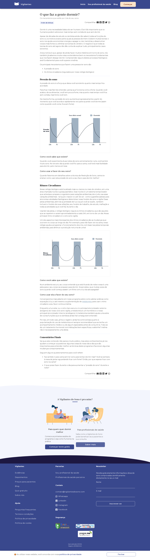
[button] (98, 22)
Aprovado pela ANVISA (75, 544)
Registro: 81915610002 (75, 546)
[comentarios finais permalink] (62, 337)
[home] (16, 4)
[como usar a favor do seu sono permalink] (72, 171)
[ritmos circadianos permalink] (62, 185)
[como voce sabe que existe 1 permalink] (69, 280)
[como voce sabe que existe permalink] (69, 156)
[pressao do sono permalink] (58, 79)
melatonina (87, 302)
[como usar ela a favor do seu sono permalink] (75, 294)
